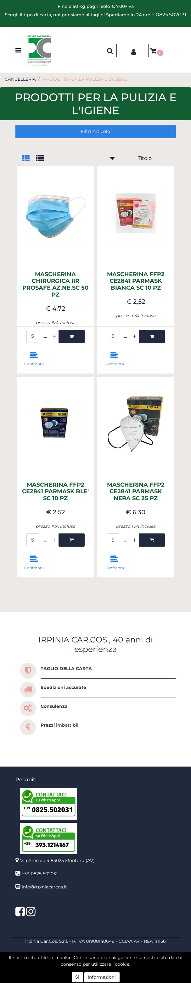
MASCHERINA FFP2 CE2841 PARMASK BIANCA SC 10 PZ (136, 281)
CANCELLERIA (20, 79)
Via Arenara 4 (57, 860)
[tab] (29, 158)
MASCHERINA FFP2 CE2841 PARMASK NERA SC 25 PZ (136, 492)
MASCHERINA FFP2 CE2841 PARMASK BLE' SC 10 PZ (55, 492)
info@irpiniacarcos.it (44, 887)
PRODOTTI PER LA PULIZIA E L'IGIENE (85, 79)
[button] (110, 50)
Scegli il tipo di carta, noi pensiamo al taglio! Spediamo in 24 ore (77, 15)
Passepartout (109, 973)
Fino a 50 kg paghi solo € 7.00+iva (96, 6)
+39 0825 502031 (40, 874)
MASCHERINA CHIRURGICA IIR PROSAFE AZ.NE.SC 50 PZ (55, 284)
